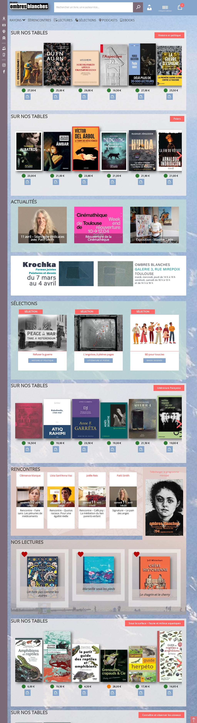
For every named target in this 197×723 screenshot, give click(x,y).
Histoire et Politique (42, 360)
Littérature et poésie (98, 360)
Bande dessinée (154, 360)
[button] (179, 71)
